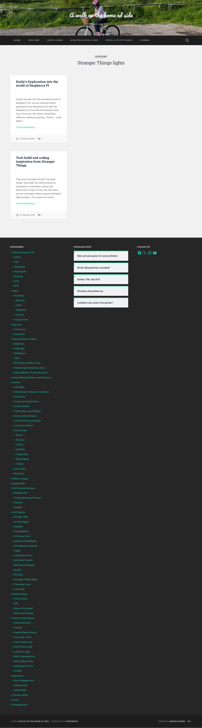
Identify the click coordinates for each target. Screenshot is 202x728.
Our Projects (18, 512)
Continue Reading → (26, 127)
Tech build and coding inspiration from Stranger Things (35, 161)
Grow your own (22, 536)
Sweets (18, 507)
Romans (18, 574)
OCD (16, 281)
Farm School (20, 598)
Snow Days (20, 468)
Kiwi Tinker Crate (23, 646)
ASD (16, 262)
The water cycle (22, 584)
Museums (19, 334)
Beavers (20, 300)
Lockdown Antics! (23, 425)
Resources (17, 675)
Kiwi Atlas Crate (22, 637)
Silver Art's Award (23, 608)
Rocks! (17, 569)
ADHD (17, 257)
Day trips (16, 324)
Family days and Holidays (27, 411)
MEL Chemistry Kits (24, 656)
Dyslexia (18, 276)
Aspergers (19, 266)
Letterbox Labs (22, 651)
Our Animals (20, 430)
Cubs (19, 305)
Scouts (20, 314)
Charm (19, 444)
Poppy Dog (22, 454)
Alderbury (19, 343)
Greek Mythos (21, 531)
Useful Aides (20, 685)
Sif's (16, 603)
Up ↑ (190, 721)
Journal (145, 40)
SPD (16, 286)
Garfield (20, 449)
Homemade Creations (25, 545)
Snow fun (19, 473)
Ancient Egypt (21, 521)
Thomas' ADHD (20, 695)
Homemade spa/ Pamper (27, 497)
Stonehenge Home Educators (29, 367)
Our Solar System (23, 560)
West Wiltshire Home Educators (31, 372)
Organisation (19, 483)
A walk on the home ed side (101, 15)
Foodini (18, 627)
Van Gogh (19, 589)
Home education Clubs (84, 40)
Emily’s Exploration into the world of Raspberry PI (37, 83)
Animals (18, 526)
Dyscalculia (20, 271)
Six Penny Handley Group (27, 363)
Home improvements (25, 415)
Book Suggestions (24, 680)
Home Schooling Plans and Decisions (31, 377)
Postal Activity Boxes (118, 40)
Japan (17, 550)
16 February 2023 (27, 139)
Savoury (18, 502)
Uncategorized (19, 704)
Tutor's (15, 699)
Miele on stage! (20, 478)
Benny (19, 435)
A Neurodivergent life (23, 252)
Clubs (15, 291)
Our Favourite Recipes (23, 488)
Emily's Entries (21, 406)
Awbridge (19, 348)
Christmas (19, 396)
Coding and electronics (26, 401)
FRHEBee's (20, 353)
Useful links (55, 40)
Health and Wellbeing (25, 541)
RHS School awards (24, 565)
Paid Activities (19, 594)
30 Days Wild (21, 517)
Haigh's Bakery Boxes (25, 632)
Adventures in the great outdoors (31, 391)
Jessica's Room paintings (27, 420)
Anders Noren (177, 721)
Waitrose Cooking (23, 613)
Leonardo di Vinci (23, 555)
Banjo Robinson (22, 622)
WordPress (71, 721)
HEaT (17, 358)
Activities (19, 387)
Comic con (20, 329)
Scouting (19, 295)
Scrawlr (18, 671)
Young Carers (21, 319)
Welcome (34, 40)
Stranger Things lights (25, 579)
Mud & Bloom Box (23, 661)
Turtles (20, 464)
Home (17, 40)
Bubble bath (20, 493)
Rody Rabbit (22, 459)
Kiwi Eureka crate (23, 642)
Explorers (21, 310)
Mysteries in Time (23, 666)
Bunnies (20, 440)
